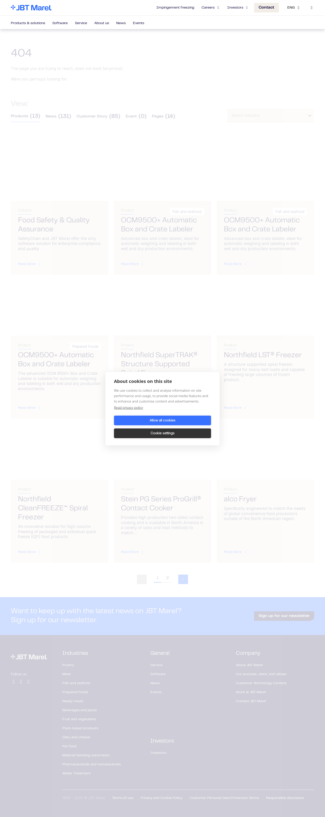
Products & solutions (28, 23)
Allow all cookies (137, 427)
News (121, 23)
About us (101, 23)
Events (138, 23)
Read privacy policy (128, 414)
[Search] (311, 7)
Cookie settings (188, 427)
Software (60, 23)
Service (81, 23)
